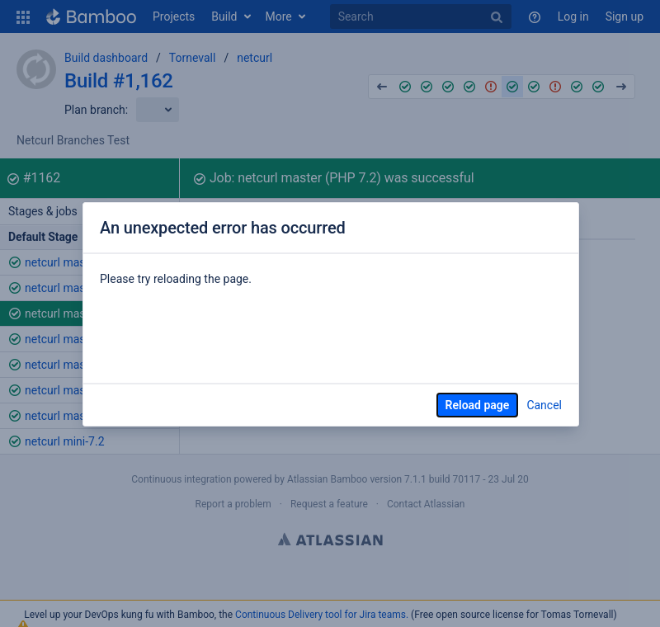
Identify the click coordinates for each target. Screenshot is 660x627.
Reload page (478, 405)
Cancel (544, 405)
